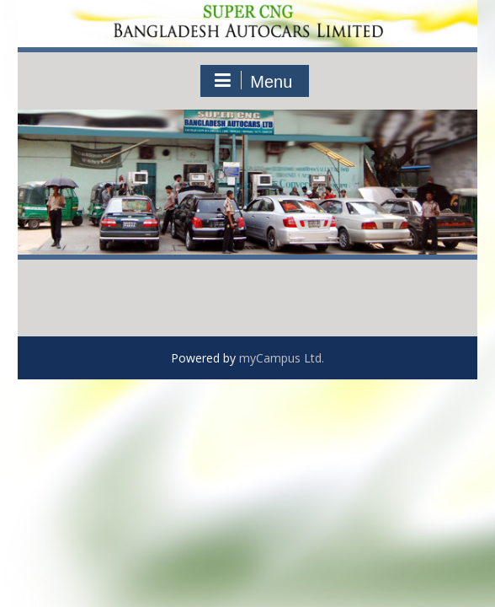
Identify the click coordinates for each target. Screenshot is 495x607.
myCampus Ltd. (281, 358)
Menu (252, 81)
